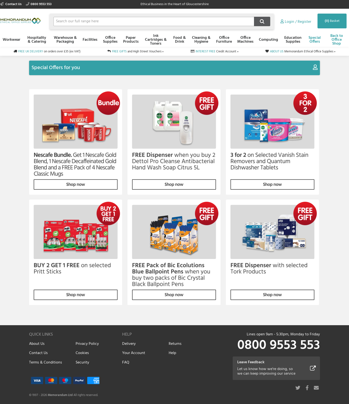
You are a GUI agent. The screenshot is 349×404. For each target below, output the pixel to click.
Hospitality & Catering (36, 40)
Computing (268, 40)
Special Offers (315, 40)
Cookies (82, 353)
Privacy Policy (87, 344)
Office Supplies (110, 40)
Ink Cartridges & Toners (156, 40)
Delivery (129, 344)
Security (82, 362)
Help (172, 353)
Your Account (133, 353)
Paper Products (131, 40)
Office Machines (245, 40)
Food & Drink (179, 40)
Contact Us (11, 4)
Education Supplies (292, 40)
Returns (175, 344)
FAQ (125, 362)
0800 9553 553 (39, 4)
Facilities (90, 40)
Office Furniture (224, 40)
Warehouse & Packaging (65, 40)
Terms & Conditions (45, 362)
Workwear (11, 40)
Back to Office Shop (336, 40)
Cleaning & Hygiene (201, 40)
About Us (37, 344)
